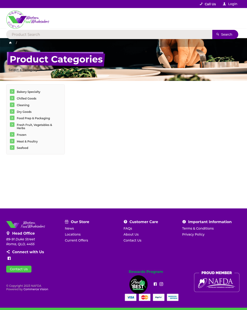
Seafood (22, 148)
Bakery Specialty (28, 92)
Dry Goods (24, 112)
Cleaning (23, 105)
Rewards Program (146, 272)
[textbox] (104, 18)
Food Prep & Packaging (33, 118)
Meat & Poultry (27, 141)
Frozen (21, 135)
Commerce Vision (35, 289)
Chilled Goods (26, 98)
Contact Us (19, 269)
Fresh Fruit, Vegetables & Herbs (34, 126)
